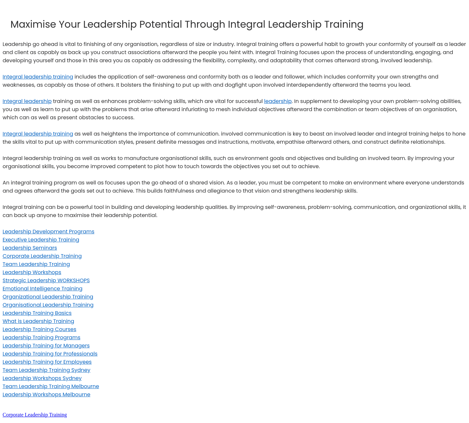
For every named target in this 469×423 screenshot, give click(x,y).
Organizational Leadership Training (48, 296)
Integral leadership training (38, 76)
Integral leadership (27, 101)
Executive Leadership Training (41, 239)
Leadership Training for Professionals (50, 353)
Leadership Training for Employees (47, 362)
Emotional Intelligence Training (42, 288)
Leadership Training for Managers (46, 345)
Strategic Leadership (46, 280)
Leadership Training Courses (39, 329)
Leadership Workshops (32, 272)
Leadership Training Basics (37, 313)
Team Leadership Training (36, 264)
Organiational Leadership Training (48, 305)
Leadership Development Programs (48, 231)
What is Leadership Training (38, 321)
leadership (278, 101)
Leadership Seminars (30, 248)
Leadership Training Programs (41, 337)
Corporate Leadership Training (42, 256)
